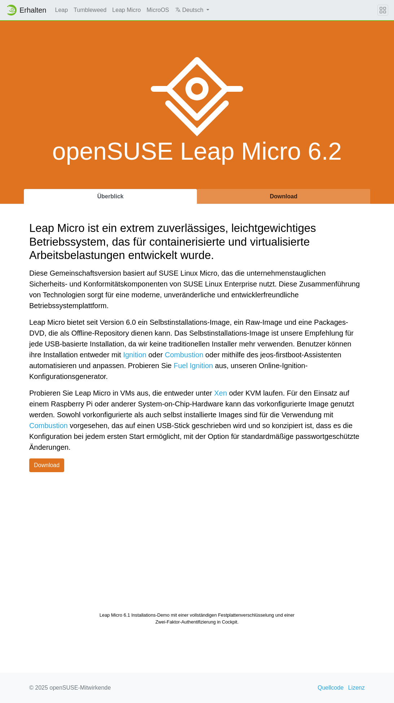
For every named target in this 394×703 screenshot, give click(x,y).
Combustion (184, 355)
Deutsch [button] (190, 10)
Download (47, 465)
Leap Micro (126, 10)
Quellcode (330, 688)
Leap (61, 10)
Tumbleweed (90, 10)
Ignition (134, 355)
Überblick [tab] (110, 196)
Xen (220, 393)
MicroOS (157, 10)
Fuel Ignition (193, 366)
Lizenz (356, 688)
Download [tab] (283, 196)
